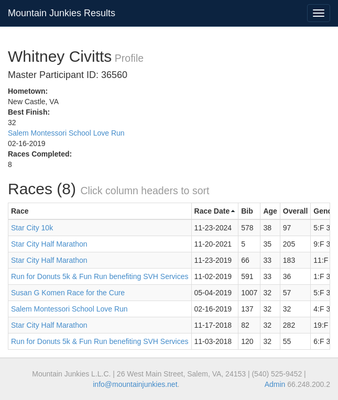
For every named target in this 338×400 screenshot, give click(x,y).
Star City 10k (32, 228)
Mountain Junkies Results (61, 13)
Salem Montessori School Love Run (66, 133)
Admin (275, 384)
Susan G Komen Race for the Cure (68, 292)
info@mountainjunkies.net (135, 384)
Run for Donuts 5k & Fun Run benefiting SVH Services (100, 276)
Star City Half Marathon (49, 244)
